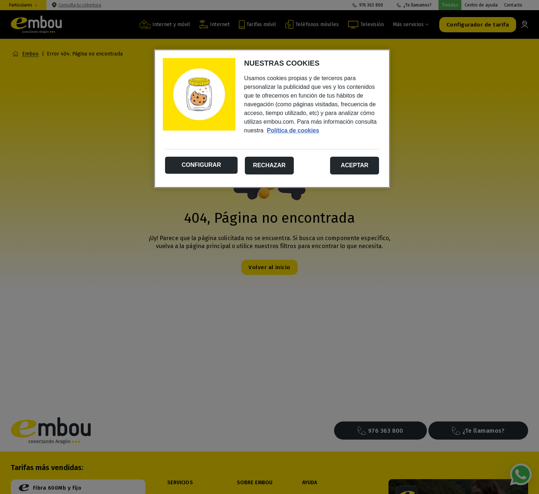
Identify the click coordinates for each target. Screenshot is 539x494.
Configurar (201, 165)
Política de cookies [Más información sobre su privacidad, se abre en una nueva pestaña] (293, 130)
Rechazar (269, 165)
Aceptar (354, 165)
